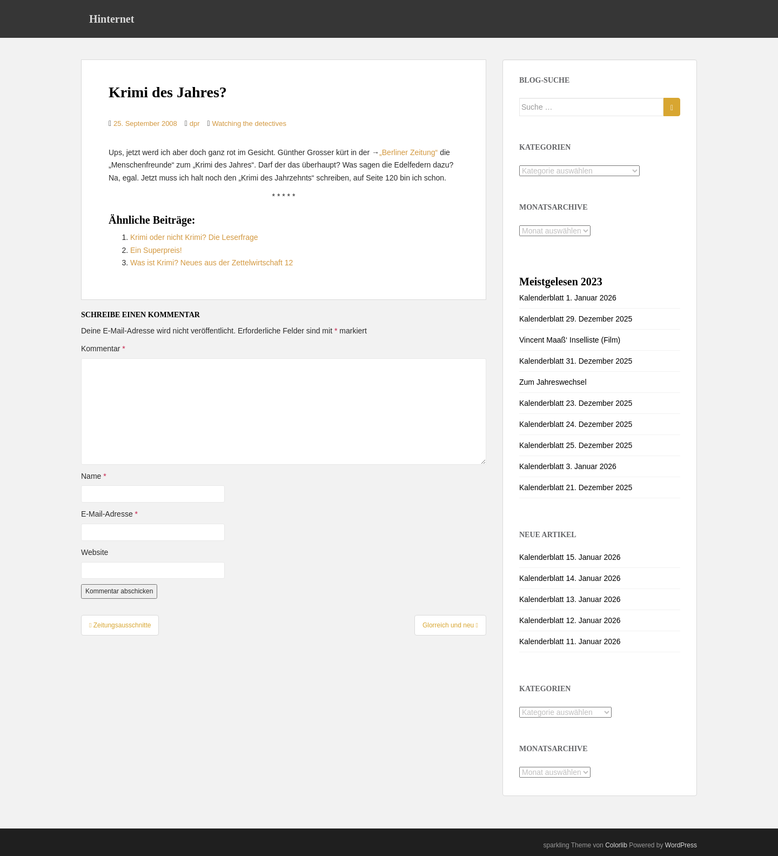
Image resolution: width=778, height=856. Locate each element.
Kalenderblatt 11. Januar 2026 (570, 641)
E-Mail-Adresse (109, 514)
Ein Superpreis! (156, 250)
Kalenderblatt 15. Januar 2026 (570, 557)
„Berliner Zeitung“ (408, 152)
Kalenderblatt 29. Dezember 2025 (575, 319)
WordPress (681, 845)
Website (94, 552)
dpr (195, 123)
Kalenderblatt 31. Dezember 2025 (575, 361)
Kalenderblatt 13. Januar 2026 (570, 599)
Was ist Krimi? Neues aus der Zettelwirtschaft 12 (211, 262)
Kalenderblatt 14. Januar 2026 (570, 578)
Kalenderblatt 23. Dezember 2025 (575, 403)
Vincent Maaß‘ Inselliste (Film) (569, 340)
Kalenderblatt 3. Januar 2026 (567, 466)
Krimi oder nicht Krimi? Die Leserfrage (194, 237)
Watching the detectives (249, 123)
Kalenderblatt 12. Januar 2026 (570, 620)
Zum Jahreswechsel (553, 382)
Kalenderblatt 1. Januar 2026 (567, 297)
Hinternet (111, 19)
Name (93, 476)
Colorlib (616, 845)
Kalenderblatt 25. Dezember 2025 (575, 445)
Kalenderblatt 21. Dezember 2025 (575, 487)
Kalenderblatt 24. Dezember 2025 (575, 424)
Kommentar (103, 348)
